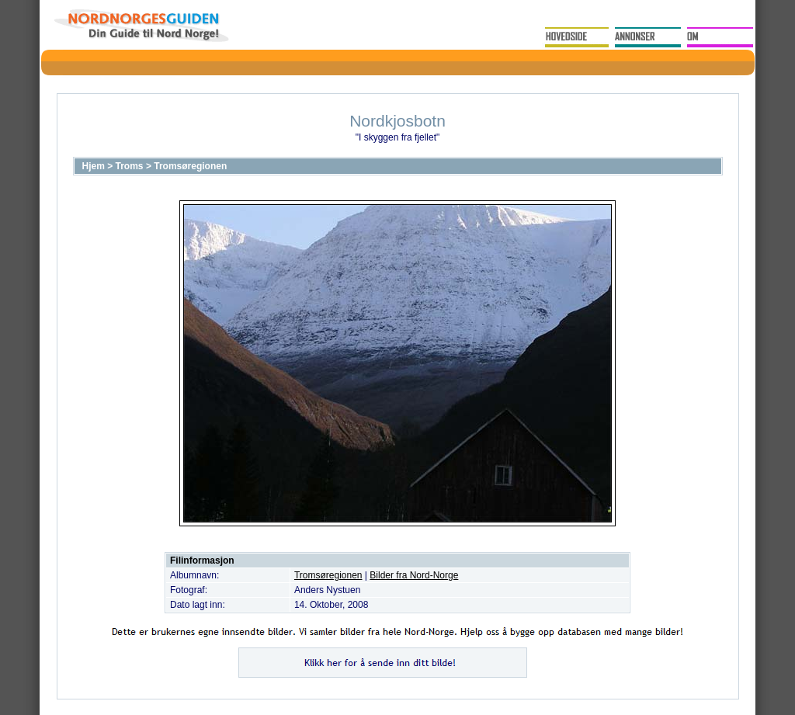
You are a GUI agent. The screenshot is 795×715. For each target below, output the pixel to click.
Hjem (93, 166)
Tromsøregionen (190, 166)
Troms (130, 166)
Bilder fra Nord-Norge (414, 575)
